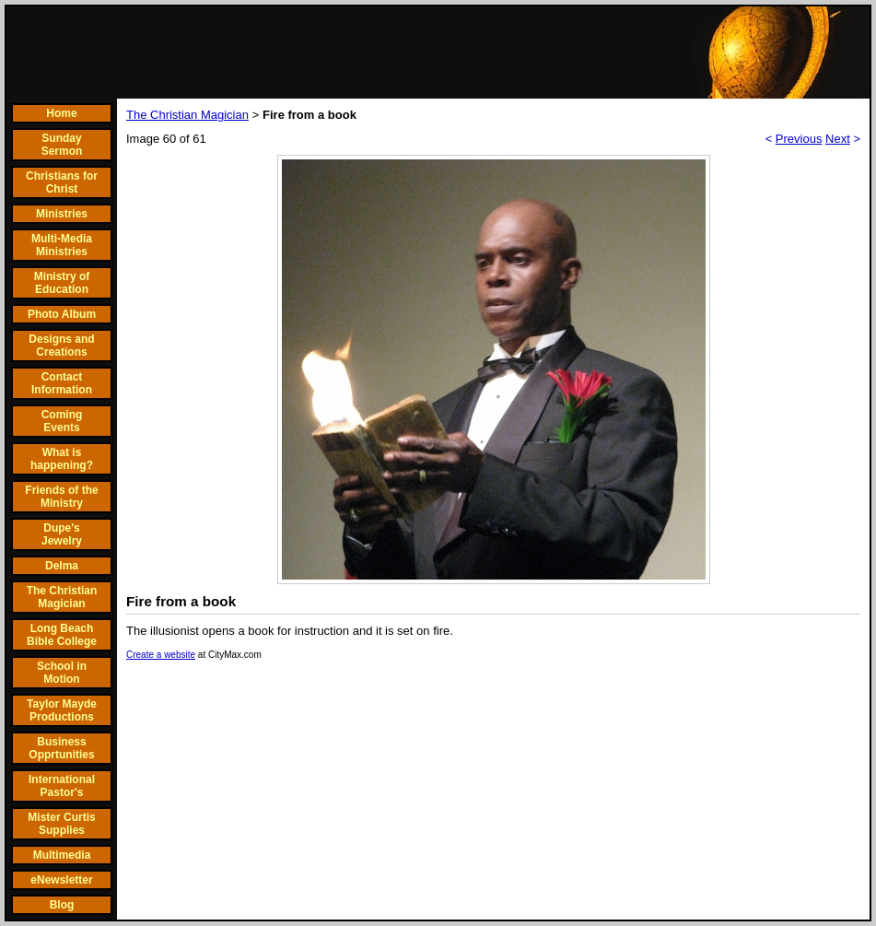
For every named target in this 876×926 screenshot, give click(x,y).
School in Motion (62, 673)
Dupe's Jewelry (61, 534)
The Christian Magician (62, 597)
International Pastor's (62, 786)
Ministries (62, 213)
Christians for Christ (62, 182)
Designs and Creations (61, 345)
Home (61, 113)
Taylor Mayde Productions (62, 710)
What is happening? (61, 459)
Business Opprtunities (61, 748)
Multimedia (62, 855)
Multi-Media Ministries (61, 245)
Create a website (160, 655)
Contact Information (61, 383)
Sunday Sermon (62, 145)
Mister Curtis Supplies (61, 824)
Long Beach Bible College (62, 635)
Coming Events (62, 421)
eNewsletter (61, 879)
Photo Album (62, 314)
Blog (62, 904)
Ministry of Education (62, 283)
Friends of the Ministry (61, 497)
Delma (61, 565)
